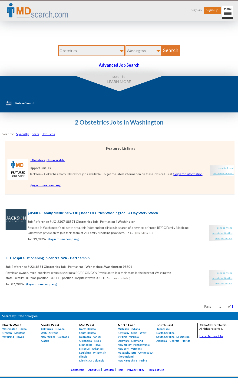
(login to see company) (45, 185)
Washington (9, 328)
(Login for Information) (188, 174)
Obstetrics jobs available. (47, 160)
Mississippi (183, 336)
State (35, 134)
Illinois (83, 356)
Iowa (98, 344)
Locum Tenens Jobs (211, 336)
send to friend (226, 168)
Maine (143, 360)
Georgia (174, 340)
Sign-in (196, 10)
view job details (223, 238)
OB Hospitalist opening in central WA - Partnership (48, 258)
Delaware (123, 340)
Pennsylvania (141, 344)
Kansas (97, 336)
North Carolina (165, 332)
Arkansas (98, 348)
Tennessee (163, 328)
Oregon (7, 332)
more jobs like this (223, 173)
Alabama (161, 340)
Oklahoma (85, 340)
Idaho (23, 328)
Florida (186, 340)
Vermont (136, 348)
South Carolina (165, 336)
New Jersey (125, 344)
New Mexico (48, 336)
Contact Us (77, 369)
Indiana (135, 328)
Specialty (22, 134)
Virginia (134, 336)
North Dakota (87, 328)
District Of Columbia (91, 360)
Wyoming (8, 336)
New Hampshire (127, 360)
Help (120, 369)
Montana (19, 332)
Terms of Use (156, 369)
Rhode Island (126, 356)
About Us (94, 369)
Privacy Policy (135, 369)
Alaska (45, 340)
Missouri (84, 348)
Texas (97, 340)
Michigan (123, 328)
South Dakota (87, 332)
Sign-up (212, 10)
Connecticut (145, 352)
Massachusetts (127, 352)
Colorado (63, 336)
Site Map (109, 369)
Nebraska (85, 336)
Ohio (134, 332)
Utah (44, 332)
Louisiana (85, 352)
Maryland (137, 340)
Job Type (48, 134)
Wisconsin (99, 352)
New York (123, 348)
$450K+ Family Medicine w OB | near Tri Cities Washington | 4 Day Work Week (93, 213)
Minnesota (85, 344)
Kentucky (123, 332)
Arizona (53, 332)
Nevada (60, 328)
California (47, 328)
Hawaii (20, 336)
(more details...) (144, 232)
